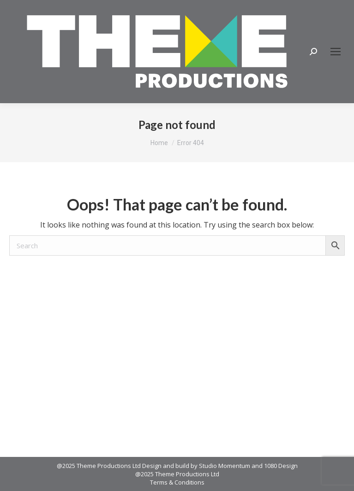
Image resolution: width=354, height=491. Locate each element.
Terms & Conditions (177, 482)
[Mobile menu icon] (335, 51)
